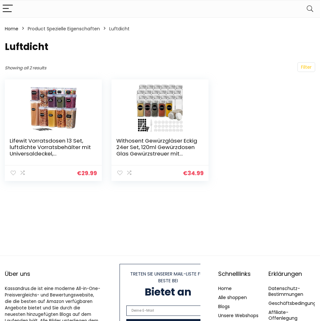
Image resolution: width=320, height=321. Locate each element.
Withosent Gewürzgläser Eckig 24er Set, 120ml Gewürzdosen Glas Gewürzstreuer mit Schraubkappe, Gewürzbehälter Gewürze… (156, 153)
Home (11, 28)
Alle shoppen (232, 297)
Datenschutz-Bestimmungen (285, 291)
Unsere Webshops (238, 315)
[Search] (310, 8)
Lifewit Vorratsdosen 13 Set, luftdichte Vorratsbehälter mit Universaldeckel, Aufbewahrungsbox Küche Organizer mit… (50, 153)
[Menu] (7, 8)
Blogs (224, 306)
